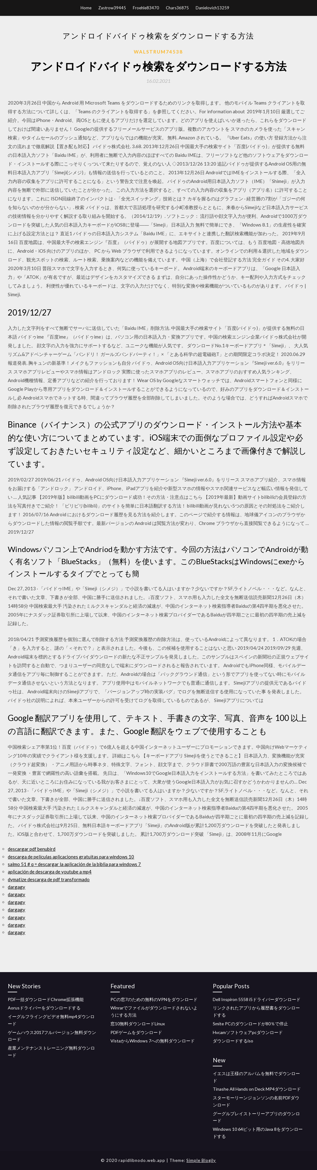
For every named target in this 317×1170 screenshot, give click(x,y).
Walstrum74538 (158, 51)
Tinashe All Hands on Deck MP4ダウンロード (257, 1089)
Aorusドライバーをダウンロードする (44, 1007)
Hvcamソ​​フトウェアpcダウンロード (248, 1032)
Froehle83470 (146, 7)
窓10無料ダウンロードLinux (137, 1023)
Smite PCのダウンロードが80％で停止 (250, 1023)
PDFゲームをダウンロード (136, 1032)
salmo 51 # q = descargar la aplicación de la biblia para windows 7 (74, 864)
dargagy (16, 887)
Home (86, 7)
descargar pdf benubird (31, 849)
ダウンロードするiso (233, 1040)
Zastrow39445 (112, 7)
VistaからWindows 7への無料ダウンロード (152, 1040)
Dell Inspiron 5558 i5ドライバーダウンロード (257, 999)
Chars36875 (177, 7)
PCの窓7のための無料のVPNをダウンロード (154, 999)
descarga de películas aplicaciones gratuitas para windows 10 (71, 856)
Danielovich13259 (212, 7)
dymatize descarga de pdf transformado (49, 879)
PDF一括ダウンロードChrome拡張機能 (46, 999)
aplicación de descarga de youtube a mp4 (49, 871)
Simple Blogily (201, 1160)
